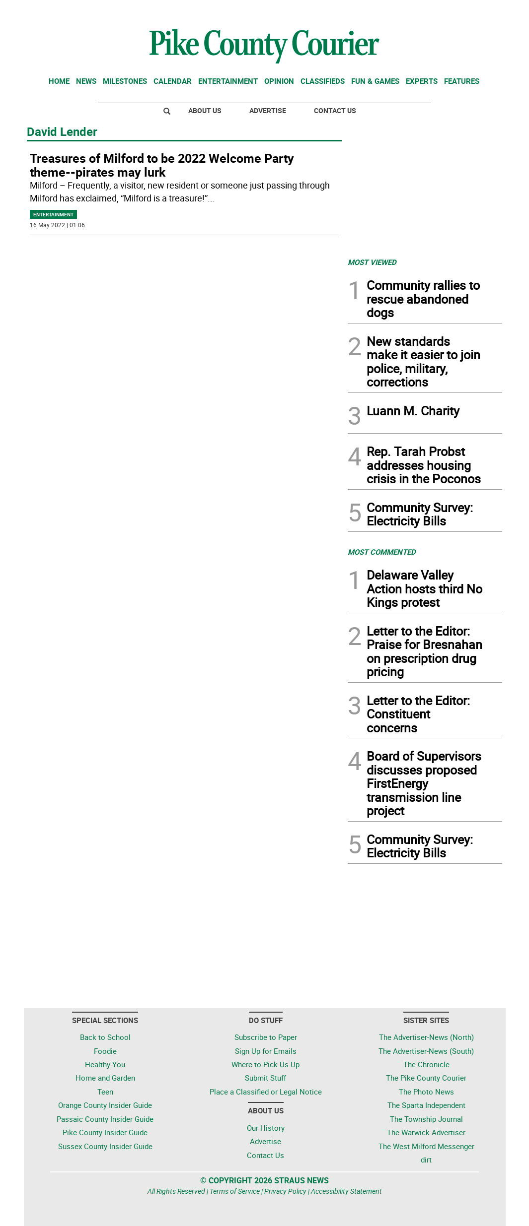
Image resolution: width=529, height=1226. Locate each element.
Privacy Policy (285, 1191)
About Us (205, 110)
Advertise (267, 110)
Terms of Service (235, 1191)
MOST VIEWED (372, 262)
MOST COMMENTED (382, 552)
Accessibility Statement (346, 1191)
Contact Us (335, 110)
